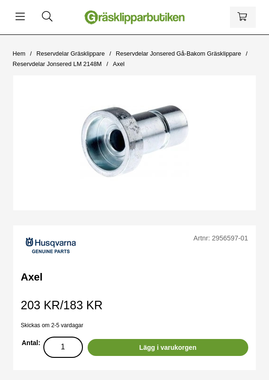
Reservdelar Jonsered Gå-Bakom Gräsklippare (178, 53)
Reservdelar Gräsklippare (70, 53)
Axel (118, 63)
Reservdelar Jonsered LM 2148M (57, 63)
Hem (19, 53)
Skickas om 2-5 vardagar (52, 325)
